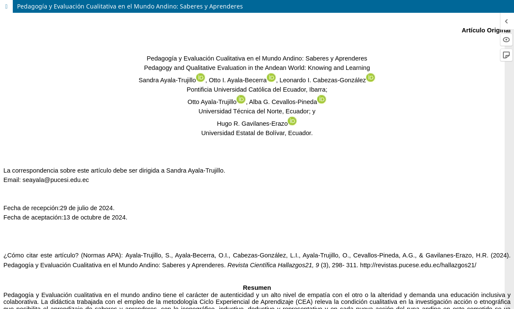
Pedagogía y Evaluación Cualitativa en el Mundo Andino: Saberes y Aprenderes (130, 6)
